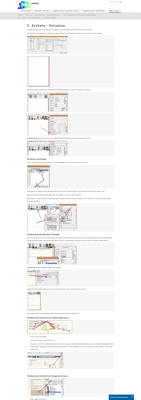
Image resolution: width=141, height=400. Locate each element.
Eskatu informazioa (119, 397)
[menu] (26, 11)
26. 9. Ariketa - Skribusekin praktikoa (29, 17)
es (114, 2)
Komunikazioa (40, 15)
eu (110, 2)
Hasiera (20, 15)
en (117, 2)
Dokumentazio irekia (53, 15)
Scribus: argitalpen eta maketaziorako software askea (79, 15)
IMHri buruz (29, 15)
